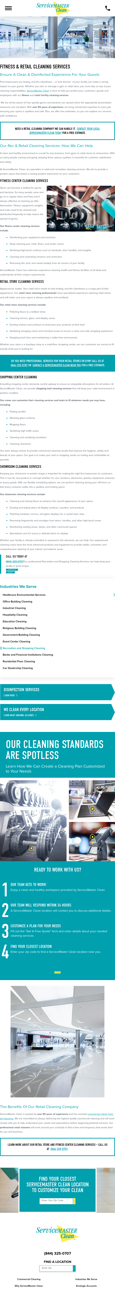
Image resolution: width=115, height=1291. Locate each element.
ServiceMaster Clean (38, 90)
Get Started (57, 986)
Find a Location (57, 1277)
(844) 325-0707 (19, 365)
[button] (8, 8)
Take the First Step (27, 573)
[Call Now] (107, 8)
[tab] (114, 607)
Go (74, 1217)
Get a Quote (21, 582)
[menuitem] (58, 607)
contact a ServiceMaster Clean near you (57, 365)
